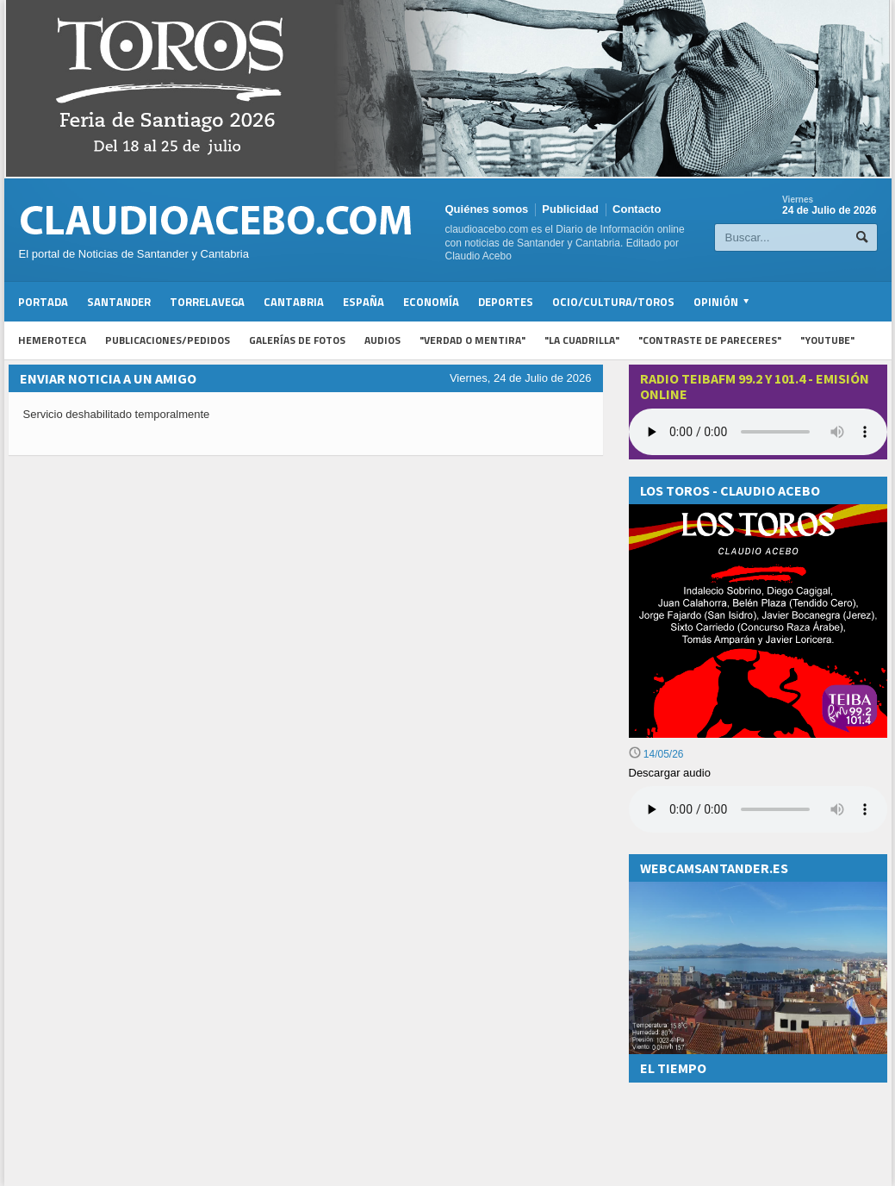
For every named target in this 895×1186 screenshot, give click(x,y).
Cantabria (294, 301)
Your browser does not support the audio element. (758, 432)
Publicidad (570, 209)
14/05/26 (656, 754)
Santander (119, 301)
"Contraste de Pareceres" (709, 340)
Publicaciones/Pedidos (167, 340)
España (363, 301)
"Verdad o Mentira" (472, 340)
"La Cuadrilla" (581, 340)
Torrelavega (207, 301)
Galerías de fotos (297, 340)
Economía (431, 301)
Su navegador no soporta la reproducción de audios (758, 809)
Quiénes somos (487, 209)
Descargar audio (670, 772)
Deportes (505, 301)
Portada (43, 301)
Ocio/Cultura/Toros (613, 301)
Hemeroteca (52, 340)
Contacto (636, 209)
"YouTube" (827, 340)
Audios (382, 340)
